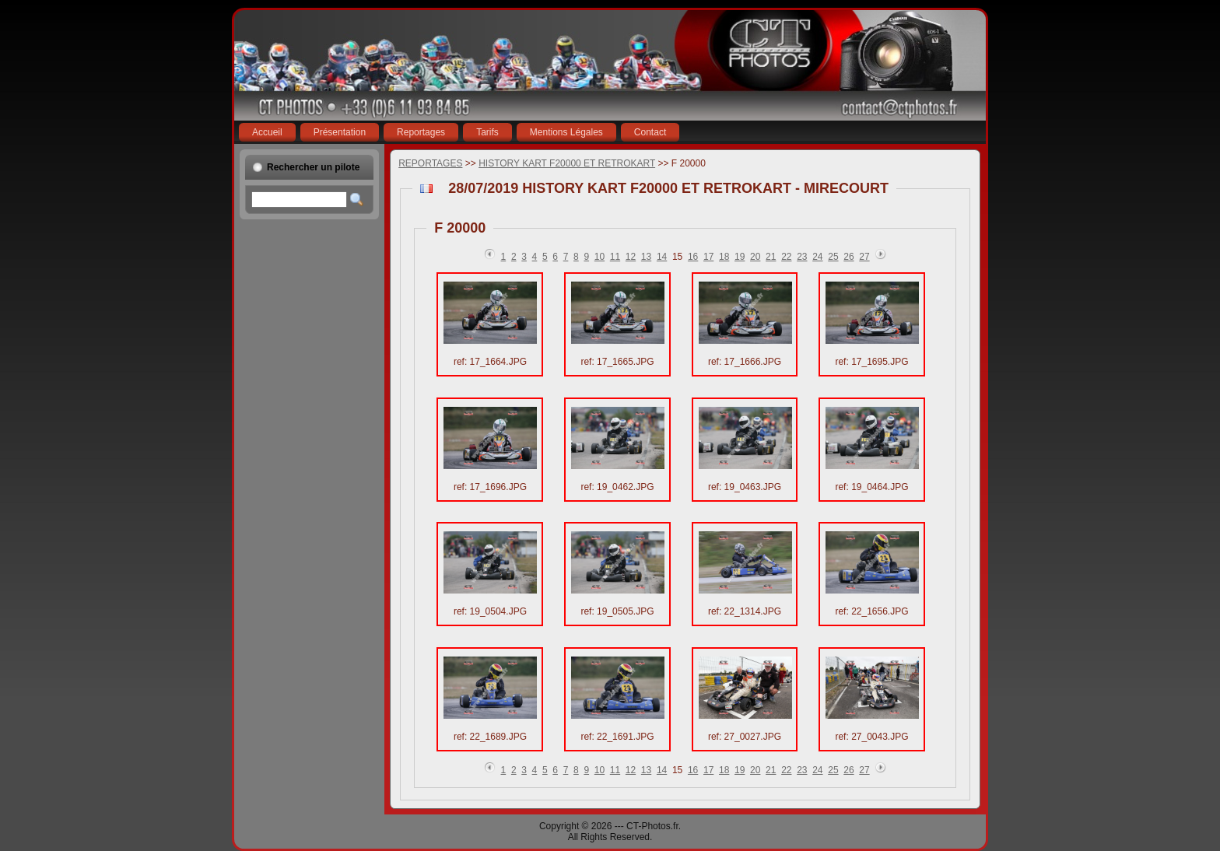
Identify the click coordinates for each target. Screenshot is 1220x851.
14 (662, 256)
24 (817, 256)
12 (631, 256)
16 (693, 256)
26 (848, 256)
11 (615, 256)
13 (646, 256)
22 (786, 256)
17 (708, 256)
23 (802, 256)
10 (599, 256)
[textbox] (299, 199)
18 (724, 256)
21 (771, 256)
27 (864, 256)
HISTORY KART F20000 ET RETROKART (567, 163)
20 (755, 256)
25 (833, 256)
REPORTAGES (430, 163)
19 (739, 256)
